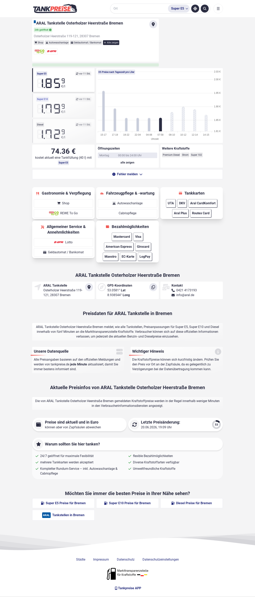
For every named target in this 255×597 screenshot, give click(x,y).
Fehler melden (127, 174)
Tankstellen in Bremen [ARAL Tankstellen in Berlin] (63, 515)
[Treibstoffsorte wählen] (179, 9)
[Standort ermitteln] (195, 9)
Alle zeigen (111, 42)
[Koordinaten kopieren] (153, 287)
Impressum (101, 559)
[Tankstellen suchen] (205, 9)
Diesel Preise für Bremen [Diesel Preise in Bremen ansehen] (191, 503)
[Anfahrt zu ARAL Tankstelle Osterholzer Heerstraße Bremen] (153, 24)
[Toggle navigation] (218, 8)
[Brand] (55, 8)
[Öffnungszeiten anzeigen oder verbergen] (127, 162)
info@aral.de (185, 295)
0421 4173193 (186, 290)
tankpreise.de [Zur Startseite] (60, 364)
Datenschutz (126, 559)
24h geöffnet (43, 29)
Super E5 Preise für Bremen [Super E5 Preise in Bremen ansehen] (63, 503)
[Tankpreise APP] (127, 588)
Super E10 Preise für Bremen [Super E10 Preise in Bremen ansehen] (127, 503)
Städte (80, 559)
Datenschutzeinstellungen (161, 559)
